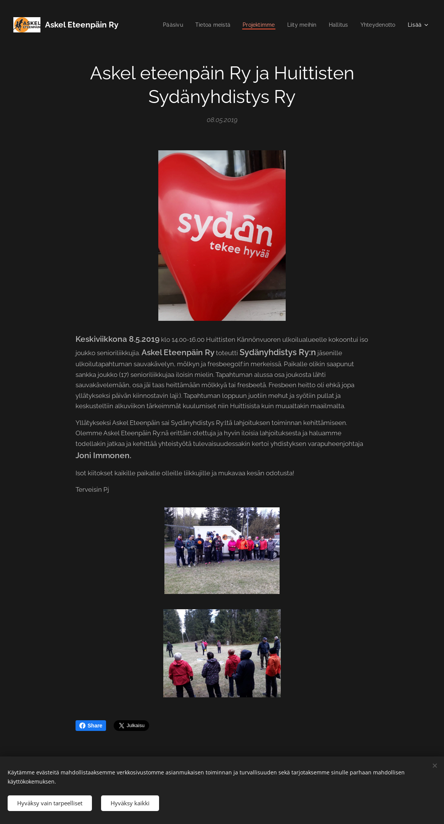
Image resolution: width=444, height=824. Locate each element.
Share (91, 726)
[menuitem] (164, 24)
